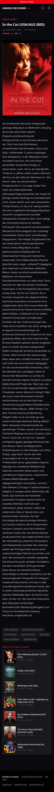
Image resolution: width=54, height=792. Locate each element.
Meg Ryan (44, 634)
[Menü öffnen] (49, 8)
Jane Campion (11, 630)
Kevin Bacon (10, 634)
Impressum (20, 784)
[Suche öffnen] (42, 8)
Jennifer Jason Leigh (32, 630)
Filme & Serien (9, 19)
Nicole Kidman (11, 639)
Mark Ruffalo (28, 634)
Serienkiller (30, 639)
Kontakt (7, 784)
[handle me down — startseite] (16, 8)
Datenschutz (36, 784)
